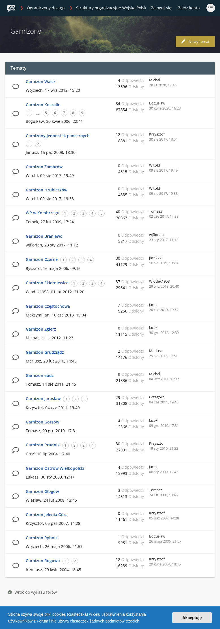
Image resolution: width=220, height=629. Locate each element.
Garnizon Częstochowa (48, 306)
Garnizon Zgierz (41, 329)
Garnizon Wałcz (40, 81)
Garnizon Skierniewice (47, 282)
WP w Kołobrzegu (42, 212)
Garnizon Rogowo (43, 560)
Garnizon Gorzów (42, 422)
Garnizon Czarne (42, 259)
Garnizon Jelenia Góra (47, 514)
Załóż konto (189, 7)
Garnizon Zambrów (44, 166)
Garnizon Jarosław (43, 398)
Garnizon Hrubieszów (46, 190)
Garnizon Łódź (40, 375)
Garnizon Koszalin (43, 104)
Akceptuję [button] (192, 617)
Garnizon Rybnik (42, 537)
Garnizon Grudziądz (45, 352)
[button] (142, 622)
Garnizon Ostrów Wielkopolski (55, 468)
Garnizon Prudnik (43, 444)
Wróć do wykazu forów (32, 592)
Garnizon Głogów (42, 491)
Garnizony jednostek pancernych (58, 135)
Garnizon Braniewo (44, 236)
